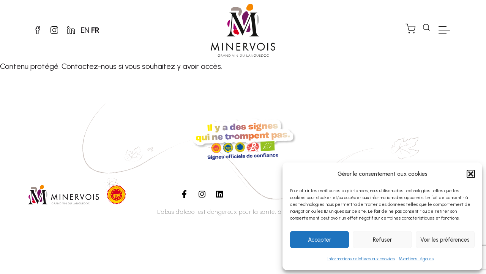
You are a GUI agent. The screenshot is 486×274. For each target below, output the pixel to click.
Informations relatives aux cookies (361, 258)
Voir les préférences (445, 239)
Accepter (319, 239)
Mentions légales (416, 258)
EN (91, 30)
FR (101, 30)
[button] (471, 174)
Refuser (382, 239)
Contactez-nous (89, 66)
